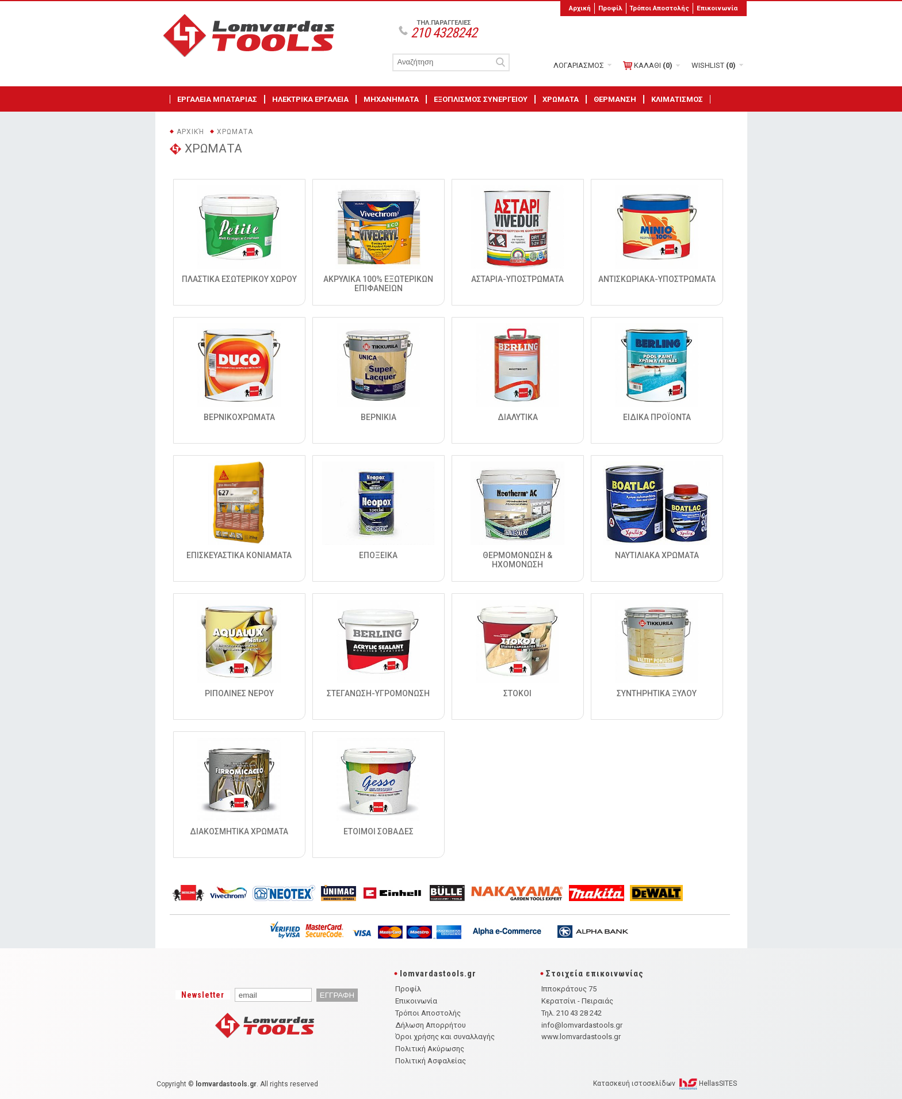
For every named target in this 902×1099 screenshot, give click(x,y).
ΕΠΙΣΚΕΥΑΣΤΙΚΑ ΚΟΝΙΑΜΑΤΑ (239, 555)
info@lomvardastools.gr (581, 1025)
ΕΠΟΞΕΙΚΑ (378, 555)
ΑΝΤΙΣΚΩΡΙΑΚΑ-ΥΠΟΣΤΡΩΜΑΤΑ (657, 279)
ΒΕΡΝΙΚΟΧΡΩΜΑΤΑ (239, 417)
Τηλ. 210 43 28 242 (571, 1013)
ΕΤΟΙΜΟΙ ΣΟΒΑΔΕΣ (378, 831)
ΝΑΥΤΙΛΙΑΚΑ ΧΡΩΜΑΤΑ (657, 555)
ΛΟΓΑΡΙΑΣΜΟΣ (578, 65)
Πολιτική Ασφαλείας (430, 1060)
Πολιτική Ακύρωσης (429, 1048)
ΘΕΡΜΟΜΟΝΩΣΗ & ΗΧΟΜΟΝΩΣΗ (517, 560)
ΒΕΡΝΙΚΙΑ (378, 417)
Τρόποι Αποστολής (659, 8)
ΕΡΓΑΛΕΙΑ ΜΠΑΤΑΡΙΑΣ (217, 99)
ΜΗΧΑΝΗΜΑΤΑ (391, 99)
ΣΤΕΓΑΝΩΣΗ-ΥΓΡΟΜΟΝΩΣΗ (378, 693)
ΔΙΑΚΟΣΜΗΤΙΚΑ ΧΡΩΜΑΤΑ (239, 831)
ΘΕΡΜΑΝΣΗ (615, 99)
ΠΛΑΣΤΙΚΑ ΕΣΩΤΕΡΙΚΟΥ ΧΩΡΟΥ (239, 279)
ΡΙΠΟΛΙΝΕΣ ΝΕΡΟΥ (239, 693)
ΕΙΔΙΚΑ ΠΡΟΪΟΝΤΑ (657, 417)
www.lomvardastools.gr (581, 1036)
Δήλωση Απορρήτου (430, 1025)
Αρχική (580, 8)
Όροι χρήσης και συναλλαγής (445, 1036)
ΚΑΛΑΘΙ (647, 65)
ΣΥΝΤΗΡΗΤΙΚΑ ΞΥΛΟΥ (657, 693)
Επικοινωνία (717, 8)
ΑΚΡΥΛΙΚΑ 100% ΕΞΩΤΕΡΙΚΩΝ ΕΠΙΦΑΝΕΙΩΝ (378, 283)
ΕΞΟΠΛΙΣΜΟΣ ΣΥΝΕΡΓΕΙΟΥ (481, 99)
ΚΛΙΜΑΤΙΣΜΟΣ (677, 99)
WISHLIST (713, 65)
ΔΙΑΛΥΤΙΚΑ (518, 417)
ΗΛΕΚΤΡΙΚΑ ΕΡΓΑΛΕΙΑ (310, 99)
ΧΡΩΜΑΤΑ (560, 99)
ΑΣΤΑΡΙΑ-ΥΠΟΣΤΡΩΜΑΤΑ (517, 279)
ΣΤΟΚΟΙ (517, 693)
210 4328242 (444, 33)
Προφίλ (610, 8)
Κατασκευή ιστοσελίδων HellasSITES (665, 1083)
